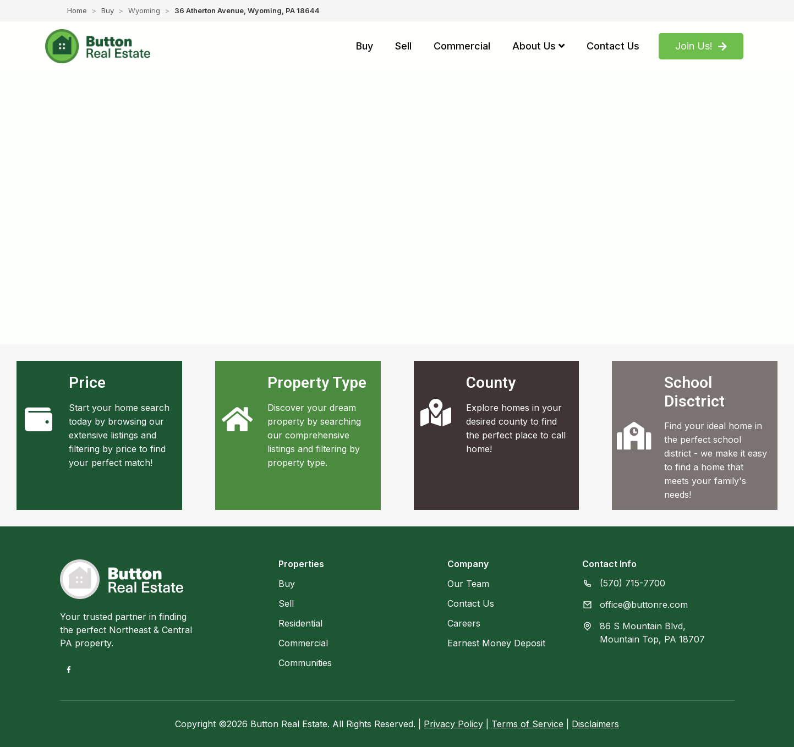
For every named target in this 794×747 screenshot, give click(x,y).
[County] (436, 412)
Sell (286, 603)
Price (87, 383)
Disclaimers (595, 723)
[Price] (38, 419)
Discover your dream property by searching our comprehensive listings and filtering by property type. (314, 435)
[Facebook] (69, 669)
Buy (107, 10)
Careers (463, 623)
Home (77, 10)
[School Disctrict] (634, 435)
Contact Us (470, 603)
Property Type (316, 383)
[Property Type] (237, 419)
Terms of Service (527, 723)
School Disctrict (694, 392)
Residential (300, 623)
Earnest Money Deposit (496, 643)
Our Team (468, 583)
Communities (305, 662)
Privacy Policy (453, 723)
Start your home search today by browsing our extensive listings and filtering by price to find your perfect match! (119, 435)
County (491, 383)
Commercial (303, 643)
